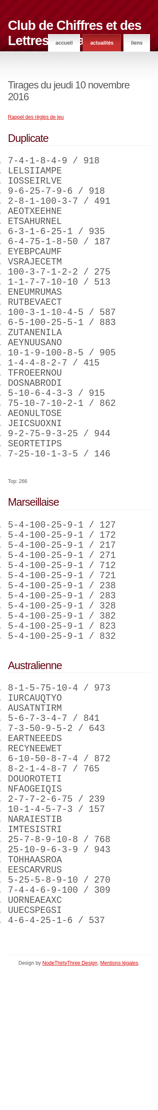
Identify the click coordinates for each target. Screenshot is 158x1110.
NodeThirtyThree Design (69, 1102)
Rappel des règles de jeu (36, 117)
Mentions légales (119, 1102)
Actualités (101, 43)
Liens (136, 43)
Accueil (64, 43)
